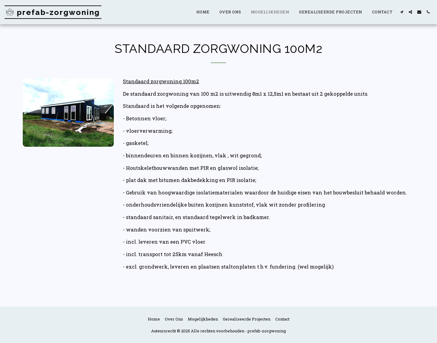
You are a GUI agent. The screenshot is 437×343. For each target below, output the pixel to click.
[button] (402, 12)
